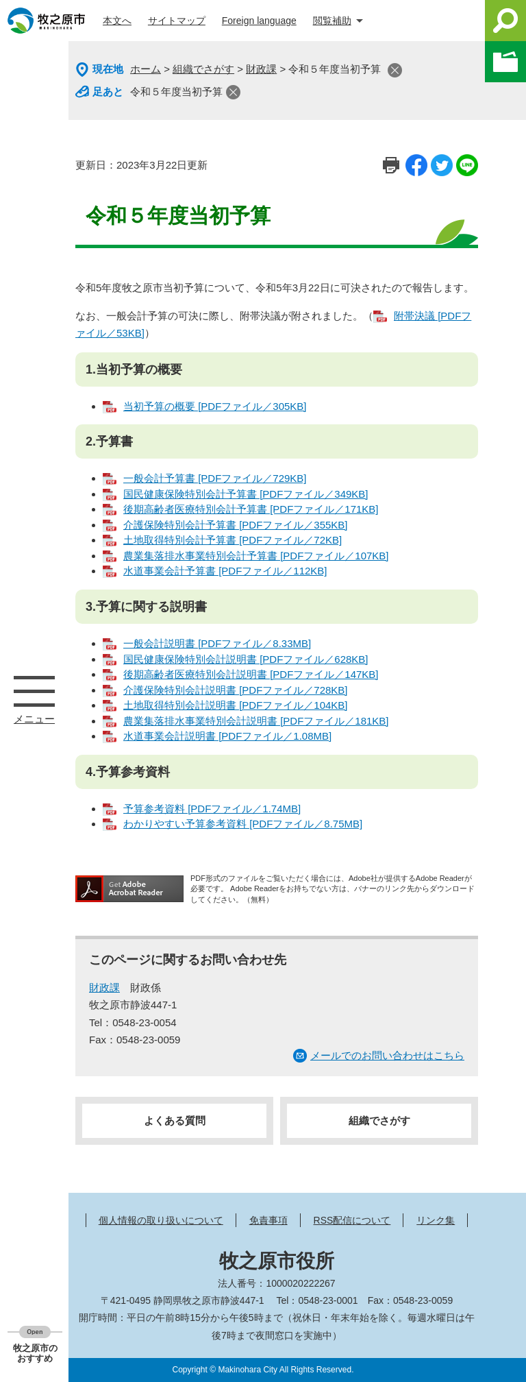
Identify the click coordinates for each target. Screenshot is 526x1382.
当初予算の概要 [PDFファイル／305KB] (215, 406)
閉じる (395, 70)
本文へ (117, 20)
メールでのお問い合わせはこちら (387, 1055)
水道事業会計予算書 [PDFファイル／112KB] (225, 571)
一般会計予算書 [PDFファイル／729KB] (215, 478)
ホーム (145, 69)
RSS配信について (352, 1220)
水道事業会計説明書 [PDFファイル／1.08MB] (227, 736)
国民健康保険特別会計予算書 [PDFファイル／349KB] (245, 494)
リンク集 (435, 1220)
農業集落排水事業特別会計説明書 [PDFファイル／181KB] (256, 721)
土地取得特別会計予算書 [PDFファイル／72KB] (232, 540)
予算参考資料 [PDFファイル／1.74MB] (212, 808)
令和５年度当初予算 (176, 91)
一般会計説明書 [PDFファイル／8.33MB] (217, 643)
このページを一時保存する (505, 61)
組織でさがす (203, 69)
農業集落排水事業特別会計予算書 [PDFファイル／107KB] (256, 555)
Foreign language (259, 20)
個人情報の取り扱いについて (161, 1220)
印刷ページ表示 (391, 165)
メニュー (34, 691)
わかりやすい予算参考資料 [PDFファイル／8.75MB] (242, 823)
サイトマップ (176, 20)
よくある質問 (174, 1120)
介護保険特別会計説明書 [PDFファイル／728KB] (235, 690)
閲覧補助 (332, 20)
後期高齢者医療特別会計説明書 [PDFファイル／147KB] (251, 674)
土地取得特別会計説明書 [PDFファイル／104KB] (235, 705)
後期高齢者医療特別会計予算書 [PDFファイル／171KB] (251, 509)
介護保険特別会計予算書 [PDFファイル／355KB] (235, 525)
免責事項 (268, 1220)
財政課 (261, 69)
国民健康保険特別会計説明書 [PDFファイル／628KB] (245, 659)
